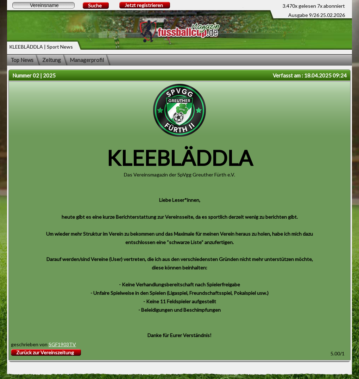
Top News (22, 60)
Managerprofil (87, 60)
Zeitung (51, 60)
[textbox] (43, 5)
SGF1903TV (62, 344)
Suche (95, 5)
